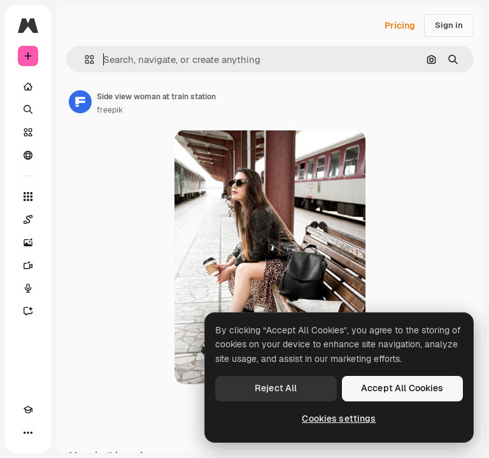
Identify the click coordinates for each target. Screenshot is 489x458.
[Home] (28, 86)
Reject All (276, 388)
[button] (84, 59)
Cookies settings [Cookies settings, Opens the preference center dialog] (339, 418)
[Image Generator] (28, 242)
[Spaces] (28, 219)
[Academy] (28, 409)
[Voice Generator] (28, 288)
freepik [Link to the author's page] (110, 110)
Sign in (449, 25)
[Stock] (28, 132)
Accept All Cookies (402, 388)
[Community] (28, 155)
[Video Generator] (28, 265)
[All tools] (28, 196)
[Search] (28, 109)
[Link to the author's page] (80, 101)
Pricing (400, 25)
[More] (28, 432)
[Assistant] (28, 311)
